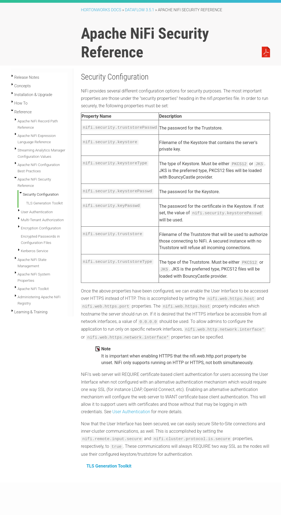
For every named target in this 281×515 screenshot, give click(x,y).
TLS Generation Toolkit (108, 462)
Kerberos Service (34, 242)
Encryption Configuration (41, 220)
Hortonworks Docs (101, 10)
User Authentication (37, 203)
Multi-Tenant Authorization (42, 212)
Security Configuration (41, 194)
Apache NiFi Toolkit (33, 280)
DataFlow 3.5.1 (139, 10)
